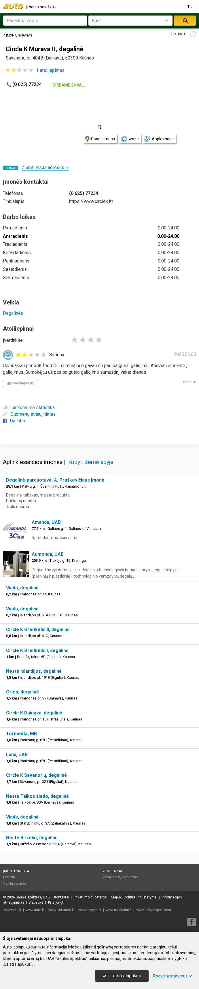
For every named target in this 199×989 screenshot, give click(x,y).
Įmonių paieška (42, 7)
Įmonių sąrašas (17, 35)
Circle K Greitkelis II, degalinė (38, 629)
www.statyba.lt (89, 910)
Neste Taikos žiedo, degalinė (37, 796)
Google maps (100, 139)
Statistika (36, 902)
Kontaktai (61, 897)
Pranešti (189, 382)
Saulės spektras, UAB (33, 897)
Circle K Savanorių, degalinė (36, 775)
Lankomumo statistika (29, 407)
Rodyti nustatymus (172, 976)
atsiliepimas (50, 70)
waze (129, 139)
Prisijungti (56, 902)
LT (190, 7)
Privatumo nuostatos (90, 897)
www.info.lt (12, 910)
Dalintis (14, 420)
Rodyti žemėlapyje (90, 462)
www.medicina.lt (119, 910)
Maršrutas (130, 877)
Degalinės (13, 313)
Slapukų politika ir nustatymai (134, 897)
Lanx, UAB (17, 754)
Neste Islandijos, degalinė (34, 671)
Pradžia (9, 877)
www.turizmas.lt (61, 910)
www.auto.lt (35, 910)
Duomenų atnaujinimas (29, 414)
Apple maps (159, 139)
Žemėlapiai (112, 871)
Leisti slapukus (122, 975)
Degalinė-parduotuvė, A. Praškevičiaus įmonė (55, 480)
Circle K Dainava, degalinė (34, 713)
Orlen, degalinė (22, 692)
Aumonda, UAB (48, 554)
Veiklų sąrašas (15, 883)
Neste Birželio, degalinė (32, 837)
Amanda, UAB (46, 522)
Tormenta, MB (21, 733)
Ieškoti (185, 20)
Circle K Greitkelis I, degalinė (37, 650)
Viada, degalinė (22, 588)
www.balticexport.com (153, 910)
